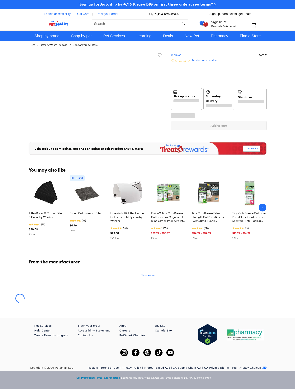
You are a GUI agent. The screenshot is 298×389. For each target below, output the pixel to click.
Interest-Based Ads (157, 367)
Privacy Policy (131, 367)
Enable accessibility (57, 14)
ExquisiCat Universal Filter (86, 213)
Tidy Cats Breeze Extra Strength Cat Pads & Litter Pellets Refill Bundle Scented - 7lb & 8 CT (208, 217)
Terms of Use (110, 367)
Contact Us (85, 335)
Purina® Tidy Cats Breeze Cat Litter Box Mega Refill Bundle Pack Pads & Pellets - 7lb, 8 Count (167, 217)
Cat (33, 45)
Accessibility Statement (94, 330)
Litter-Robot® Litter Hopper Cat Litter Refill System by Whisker (127, 217)
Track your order (107, 14)
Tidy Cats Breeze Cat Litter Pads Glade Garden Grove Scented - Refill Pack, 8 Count (249, 217)
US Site (160, 325)
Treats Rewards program (51, 335)
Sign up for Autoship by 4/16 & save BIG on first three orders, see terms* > (147, 4)
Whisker (176, 55)
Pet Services (43, 325)
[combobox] (140, 23)
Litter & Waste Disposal (54, 45)
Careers (124, 330)
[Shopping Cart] (259, 25)
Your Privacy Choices (249, 367)
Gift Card (83, 14)
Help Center (42, 330)
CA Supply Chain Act (187, 367)
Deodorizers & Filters (85, 45)
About (123, 325)
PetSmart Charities (132, 335)
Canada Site (163, 330)
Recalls (93, 367)
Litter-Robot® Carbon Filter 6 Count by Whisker (46, 215)
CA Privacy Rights (216, 367)
